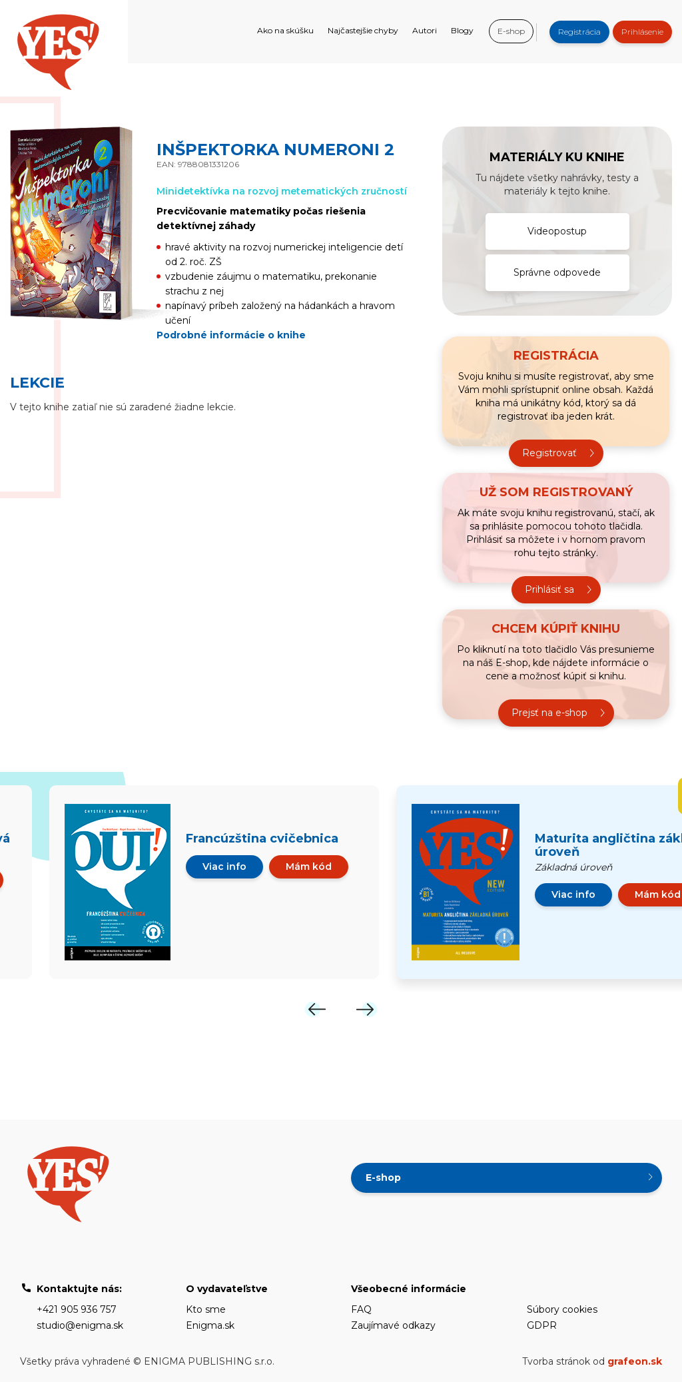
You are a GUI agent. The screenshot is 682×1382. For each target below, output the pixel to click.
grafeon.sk (634, 1361)
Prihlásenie (642, 32)
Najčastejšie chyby (363, 30)
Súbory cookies (562, 1309)
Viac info (224, 866)
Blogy (462, 30)
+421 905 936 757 (77, 1309)
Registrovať (549, 453)
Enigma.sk (210, 1325)
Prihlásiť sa (549, 589)
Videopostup (557, 231)
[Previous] (315, 1009)
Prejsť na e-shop (549, 713)
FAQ (361, 1309)
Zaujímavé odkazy (393, 1325)
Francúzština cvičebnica (262, 838)
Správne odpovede (557, 272)
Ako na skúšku (285, 30)
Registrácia (579, 32)
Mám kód (309, 866)
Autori (424, 30)
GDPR (542, 1325)
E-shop (511, 31)
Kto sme (206, 1309)
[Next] (366, 1009)
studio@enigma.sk (80, 1325)
